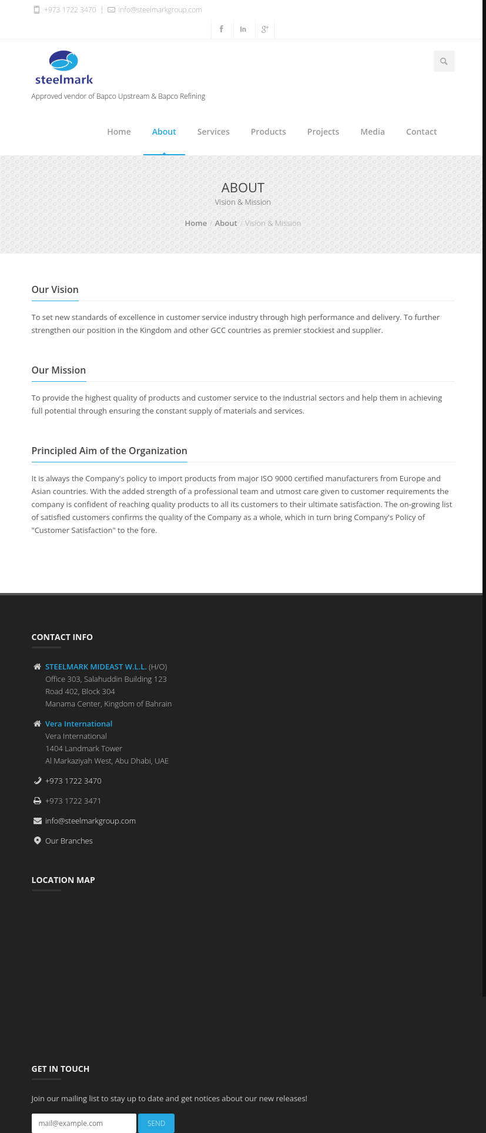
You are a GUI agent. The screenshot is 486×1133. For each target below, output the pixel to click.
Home (119, 131)
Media (372, 131)
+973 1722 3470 (64, 9)
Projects (323, 131)
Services (213, 131)
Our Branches (69, 840)
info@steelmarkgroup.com (154, 9)
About (164, 131)
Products (268, 131)
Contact (421, 131)
